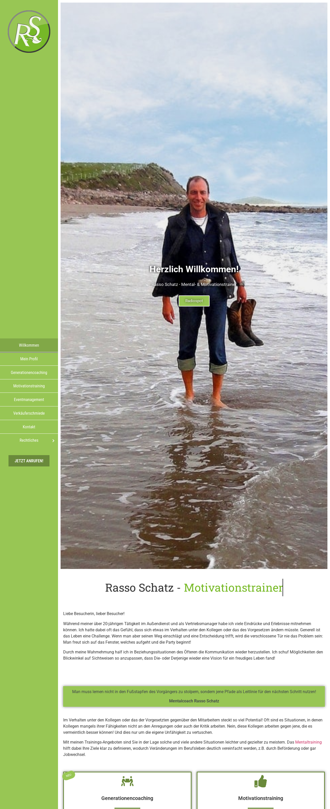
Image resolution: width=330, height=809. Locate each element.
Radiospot (194, 301)
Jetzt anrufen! (29, 460)
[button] (318, 797)
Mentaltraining (308, 742)
